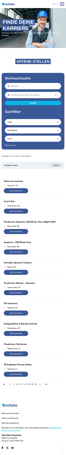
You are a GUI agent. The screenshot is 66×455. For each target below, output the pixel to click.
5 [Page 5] (18, 384)
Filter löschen (10, 145)
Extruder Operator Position (18, 262)
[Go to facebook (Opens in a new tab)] (2, 448)
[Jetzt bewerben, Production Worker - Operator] (16, 292)
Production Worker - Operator (19, 283)
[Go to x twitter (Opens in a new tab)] (7, 448)
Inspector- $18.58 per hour (17, 242)
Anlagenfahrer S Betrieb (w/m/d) (20, 324)
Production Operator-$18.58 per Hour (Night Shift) (30, 222)
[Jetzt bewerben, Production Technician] (16, 353)
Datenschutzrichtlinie (10, 413)
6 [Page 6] (20, 384)
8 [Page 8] (25, 384)
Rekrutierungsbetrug (10, 423)
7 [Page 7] (22, 384)
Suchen (33, 103)
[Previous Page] (10, 384)
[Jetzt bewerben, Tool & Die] (16, 211)
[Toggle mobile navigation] (62, 4)
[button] (56, 95)
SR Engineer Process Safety (18, 364)
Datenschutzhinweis (10, 418)
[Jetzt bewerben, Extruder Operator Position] (16, 272)
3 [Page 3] (14, 384)
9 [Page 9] (27, 384)
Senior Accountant (13, 181)
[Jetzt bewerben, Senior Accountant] (16, 190)
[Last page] (46, 384)
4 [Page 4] (16, 384)
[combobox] (32, 95)
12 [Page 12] (36, 384)
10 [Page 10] (30, 384)
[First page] (4, 384)
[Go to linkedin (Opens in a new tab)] (12, 448)
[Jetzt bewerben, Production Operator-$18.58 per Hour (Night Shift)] (16, 231)
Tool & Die (9, 201)
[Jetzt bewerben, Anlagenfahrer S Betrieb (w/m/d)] (16, 333)
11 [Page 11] (33, 384)
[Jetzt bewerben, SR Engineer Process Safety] (16, 374)
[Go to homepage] (10, 405)
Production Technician (15, 344)
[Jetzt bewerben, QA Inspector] (16, 313)
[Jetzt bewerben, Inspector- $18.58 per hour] (16, 251)
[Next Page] (40, 384)
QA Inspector (11, 303)
